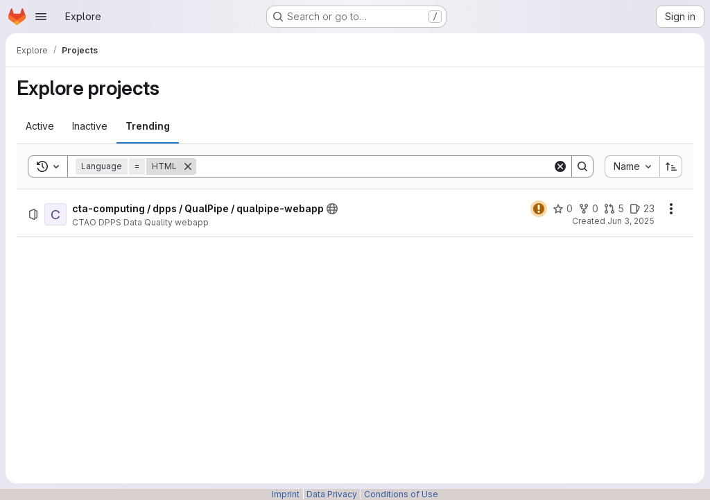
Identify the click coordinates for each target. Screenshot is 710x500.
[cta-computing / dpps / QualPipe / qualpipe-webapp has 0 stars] (563, 208)
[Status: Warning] (538, 208)
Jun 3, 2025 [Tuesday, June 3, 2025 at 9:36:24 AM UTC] (631, 221)
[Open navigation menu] (41, 17)
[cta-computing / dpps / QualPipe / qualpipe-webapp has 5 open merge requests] (614, 208)
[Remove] (188, 166)
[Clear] (560, 166)
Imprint (286, 494)
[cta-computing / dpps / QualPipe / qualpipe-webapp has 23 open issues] (642, 208)
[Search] (374, 166)
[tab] (40, 126)
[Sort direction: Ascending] (671, 166)
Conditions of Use (401, 494)
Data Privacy (331, 494)
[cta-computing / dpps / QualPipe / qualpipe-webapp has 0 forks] (588, 208)
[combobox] (632, 166)
